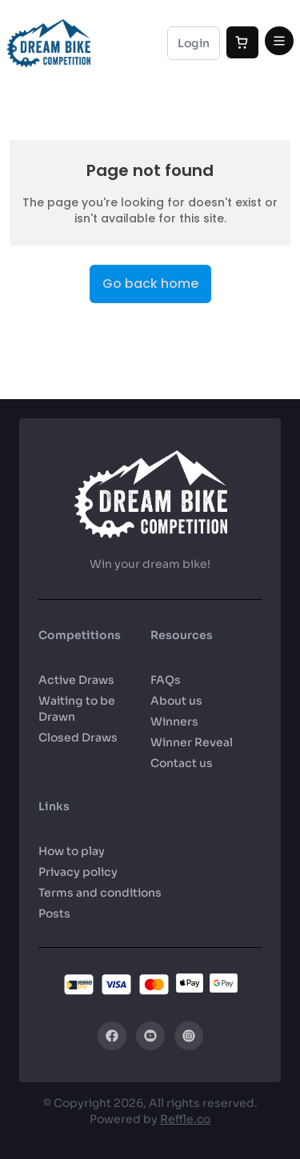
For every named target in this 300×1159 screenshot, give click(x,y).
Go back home (150, 283)
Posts (54, 913)
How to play (71, 851)
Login (194, 43)
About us (176, 700)
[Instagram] (188, 1035)
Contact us (181, 763)
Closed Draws (78, 737)
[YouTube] (150, 1035)
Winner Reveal (191, 742)
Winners (174, 721)
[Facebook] (112, 1035)
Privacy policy (78, 872)
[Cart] (242, 42)
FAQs (165, 680)
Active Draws (76, 680)
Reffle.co (185, 1119)
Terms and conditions (100, 892)
